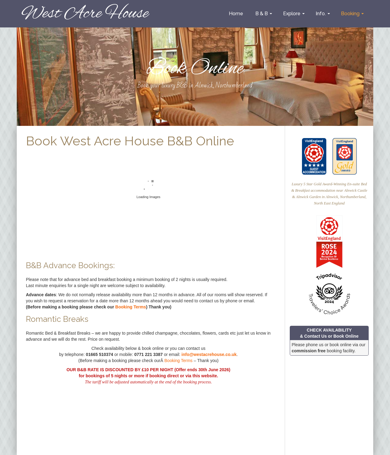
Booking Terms (130, 306)
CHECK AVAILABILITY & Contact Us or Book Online (329, 333)
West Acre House (84, 13)
